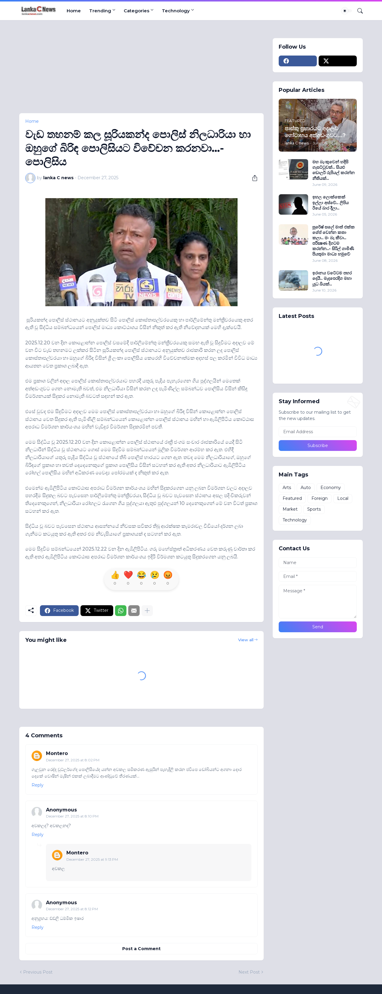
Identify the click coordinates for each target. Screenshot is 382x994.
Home (74, 11)
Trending (100, 11)
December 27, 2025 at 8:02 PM (72, 760)
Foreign (319, 498)
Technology (176, 11)
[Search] (358, 11)
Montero (57, 753)
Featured (292, 498)
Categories (136, 11)
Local (342, 498)
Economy (330, 487)
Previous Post (38, 972)
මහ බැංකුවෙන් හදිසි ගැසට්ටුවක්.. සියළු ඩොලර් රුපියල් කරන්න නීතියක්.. (333, 170)
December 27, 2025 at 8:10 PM (72, 816)
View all (245, 639)
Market (290, 509)
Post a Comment (141, 948)
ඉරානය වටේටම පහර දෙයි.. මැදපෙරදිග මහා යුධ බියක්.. (332, 278)
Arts (287, 487)
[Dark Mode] (347, 11)
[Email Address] (318, 431)
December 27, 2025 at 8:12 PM (72, 909)
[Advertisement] (141, 71)
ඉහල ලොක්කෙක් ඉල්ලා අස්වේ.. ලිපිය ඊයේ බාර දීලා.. (330, 202)
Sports (314, 509)
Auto (306, 487)
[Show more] (147, 610)
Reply (38, 785)
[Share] (252, 178)
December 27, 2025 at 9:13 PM (92, 859)
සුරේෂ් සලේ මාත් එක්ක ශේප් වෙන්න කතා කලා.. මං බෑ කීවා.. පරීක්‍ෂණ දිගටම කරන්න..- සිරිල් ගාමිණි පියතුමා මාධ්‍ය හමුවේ (333, 240)
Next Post (249, 972)
